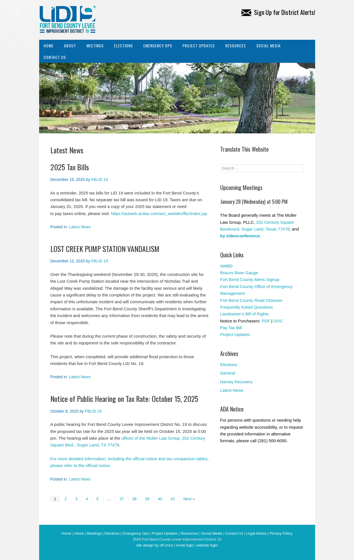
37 (121, 499)
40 (160, 499)
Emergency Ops (157, 45)
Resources (235, 45)
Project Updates (198, 45)
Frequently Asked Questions (246, 307)
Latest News (80, 227)
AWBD (226, 266)
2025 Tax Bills (69, 166)
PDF (266, 320)
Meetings (95, 45)
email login (184, 545)
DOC (278, 320)
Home (49, 45)
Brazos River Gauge (239, 272)
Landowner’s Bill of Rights (244, 313)
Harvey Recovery (236, 381)
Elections (123, 45)
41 (173, 499)
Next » (189, 499)
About (70, 45)
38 (134, 499)
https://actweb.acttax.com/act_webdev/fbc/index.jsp (159, 213)
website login (207, 545)
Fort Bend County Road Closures (251, 300)
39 (147, 499)
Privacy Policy (281, 533)
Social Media (268, 45)
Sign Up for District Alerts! (278, 12)
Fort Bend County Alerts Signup (249, 279)
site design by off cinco (154, 545)
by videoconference (240, 235)
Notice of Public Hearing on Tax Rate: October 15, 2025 (124, 398)
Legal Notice (256, 533)
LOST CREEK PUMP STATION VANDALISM (104, 248)
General (227, 373)
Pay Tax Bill (231, 327)
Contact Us (55, 57)
